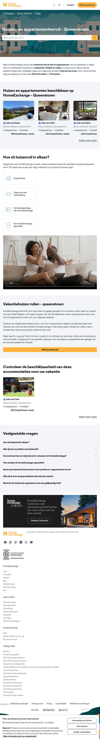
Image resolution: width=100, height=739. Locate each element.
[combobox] (47, 37)
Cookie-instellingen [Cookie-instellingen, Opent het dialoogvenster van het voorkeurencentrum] (82, 732)
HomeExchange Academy (14, 658)
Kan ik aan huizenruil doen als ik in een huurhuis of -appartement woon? (50, 469)
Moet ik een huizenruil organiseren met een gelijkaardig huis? (50, 483)
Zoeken (95, 38)
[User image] (30, 116)
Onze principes (9, 602)
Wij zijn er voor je (10, 639)
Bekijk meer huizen (88, 140)
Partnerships (8, 692)
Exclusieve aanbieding (12, 683)
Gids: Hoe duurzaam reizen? (15, 661)
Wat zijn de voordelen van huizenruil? (50, 449)
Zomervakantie (9, 680)
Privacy (49, 704)
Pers (5, 590)
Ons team (7, 575)
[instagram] (10, 542)
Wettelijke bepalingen (19, 704)
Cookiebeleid (61, 704)
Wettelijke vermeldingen (80, 704)
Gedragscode (37, 704)
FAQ (5, 633)
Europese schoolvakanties (14, 664)
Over (5, 571)
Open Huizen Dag (10, 670)
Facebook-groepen (11, 654)
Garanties (7, 615)
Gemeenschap (9, 587)
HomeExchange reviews (13, 695)
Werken (6, 578)
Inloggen (70, 5)
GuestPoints (8, 608)
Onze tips (7, 618)
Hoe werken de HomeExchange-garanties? (50, 462)
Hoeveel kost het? (10, 612)
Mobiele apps (9, 584)
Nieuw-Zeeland (24, 13)
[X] (26, 542)
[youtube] (31, 542)
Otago (38, 13)
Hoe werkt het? (9, 605)
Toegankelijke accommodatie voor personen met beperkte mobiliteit (31, 667)
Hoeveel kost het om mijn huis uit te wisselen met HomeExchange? (50, 456)
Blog (5, 581)
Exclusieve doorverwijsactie (14, 673)
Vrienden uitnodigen (11, 621)
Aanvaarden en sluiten (82, 720)
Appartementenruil (11, 676)
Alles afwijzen (82, 726)
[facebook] (5, 542)
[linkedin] (21, 542)
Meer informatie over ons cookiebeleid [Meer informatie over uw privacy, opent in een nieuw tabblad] (19, 736)
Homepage (8, 13)
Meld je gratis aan (87, 5)
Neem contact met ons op (13, 636)
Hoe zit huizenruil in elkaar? (50, 442)
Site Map (35, 710)
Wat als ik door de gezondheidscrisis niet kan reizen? (50, 476)
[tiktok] (16, 542)
